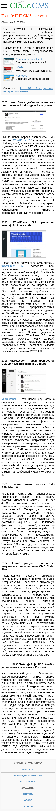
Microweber (8, 399)
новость (28, 800)
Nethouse (21, 75)
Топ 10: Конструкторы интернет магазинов (28, 90)
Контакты (28, 769)
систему (28, 794)
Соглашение (28, 782)
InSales (20, 67)
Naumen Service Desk (29, 59)
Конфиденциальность (28, 775)
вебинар (28, 806)
